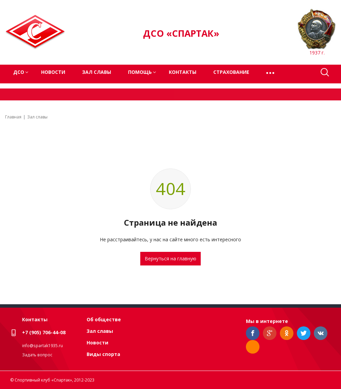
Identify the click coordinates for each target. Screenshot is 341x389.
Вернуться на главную (170, 258)
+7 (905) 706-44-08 (44, 332)
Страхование (231, 72)
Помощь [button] (140, 72)
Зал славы (96, 72)
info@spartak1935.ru (42, 346)
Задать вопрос (37, 355)
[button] (271, 72)
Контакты (182, 72)
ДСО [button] (18, 72)
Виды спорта (103, 354)
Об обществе (104, 319)
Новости (53, 72)
